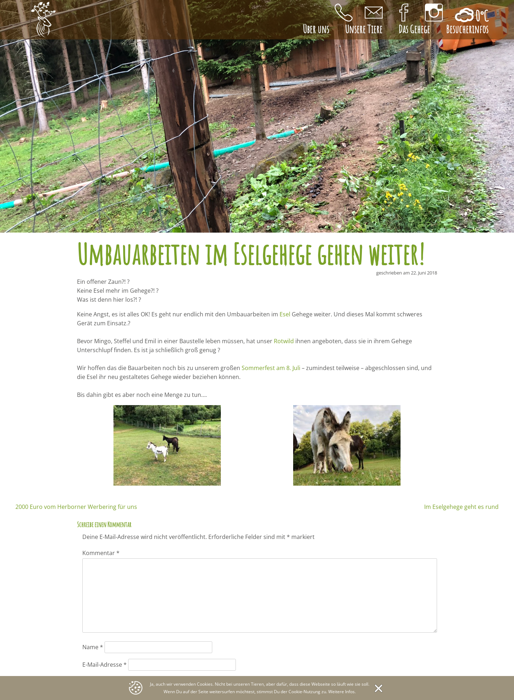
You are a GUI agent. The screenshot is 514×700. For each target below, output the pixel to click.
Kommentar (101, 553)
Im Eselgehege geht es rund (461, 507)
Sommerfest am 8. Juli (271, 368)
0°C (480, 16)
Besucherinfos (467, 29)
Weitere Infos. (342, 692)
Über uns (316, 29)
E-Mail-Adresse (104, 665)
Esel (285, 314)
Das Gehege (414, 29)
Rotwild (284, 341)
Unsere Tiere (363, 29)
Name (92, 647)
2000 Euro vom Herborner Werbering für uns (76, 507)
